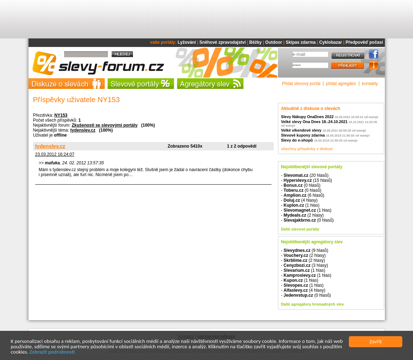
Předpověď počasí (364, 42)
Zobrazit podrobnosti (52, 352)
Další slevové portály (300, 229)
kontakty (370, 83)
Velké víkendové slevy (301, 130)
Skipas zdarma (301, 42)
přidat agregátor (341, 83)
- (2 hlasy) (302, 215)
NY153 (61, 115)
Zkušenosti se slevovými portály (105, 125)
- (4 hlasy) (299, 200)
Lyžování (187, 42)
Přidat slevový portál (301, 83)
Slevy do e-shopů (297, 140)
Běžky (255, 42)
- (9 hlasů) (305, 250)
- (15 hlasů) (306, 180)
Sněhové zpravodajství (223, 42)
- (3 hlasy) (304, 265)
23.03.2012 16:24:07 (54, 154)
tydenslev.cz (82, 130)
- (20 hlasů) (305, 175)
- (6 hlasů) (302, 195)
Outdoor (273, 42)
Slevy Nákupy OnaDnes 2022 (307, 117)
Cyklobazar (330, 42)
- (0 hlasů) (301, 185)
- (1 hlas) (300, 205)
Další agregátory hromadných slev (312, 304)
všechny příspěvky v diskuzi (307, 149)
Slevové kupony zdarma (303, 135)
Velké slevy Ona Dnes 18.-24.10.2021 (314, 122)
